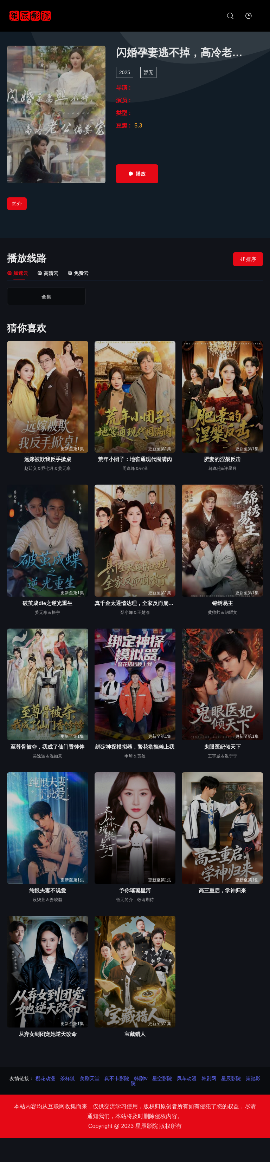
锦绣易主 (222, 603)
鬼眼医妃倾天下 (222, 747)
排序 (248, 259)
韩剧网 (208, 1078)
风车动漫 (187, 1078)
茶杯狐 (67, 1078)
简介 (17, 203)
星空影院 (162, 1078)
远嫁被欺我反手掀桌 (47, 459)
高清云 (47, 273)
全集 (38, 297)
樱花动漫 (45, 1078)
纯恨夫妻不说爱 (47, 890)
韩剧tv (141, 1078)
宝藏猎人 (135, 1034)
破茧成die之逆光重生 (47, 603)
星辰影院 (231, 1078)
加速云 (17, 273)
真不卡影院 (116, 1078)
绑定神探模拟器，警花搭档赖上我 (134, 747)
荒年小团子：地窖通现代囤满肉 (135, 459)
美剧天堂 (89, 1078)
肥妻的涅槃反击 (222, 459)
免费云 (78, 273)
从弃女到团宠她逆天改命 (48, 1034)
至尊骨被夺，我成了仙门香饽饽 (47, 747)
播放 (137, 174)
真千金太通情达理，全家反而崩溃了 (135, 603)
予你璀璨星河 (135, 890)
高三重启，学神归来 (222, 890)
